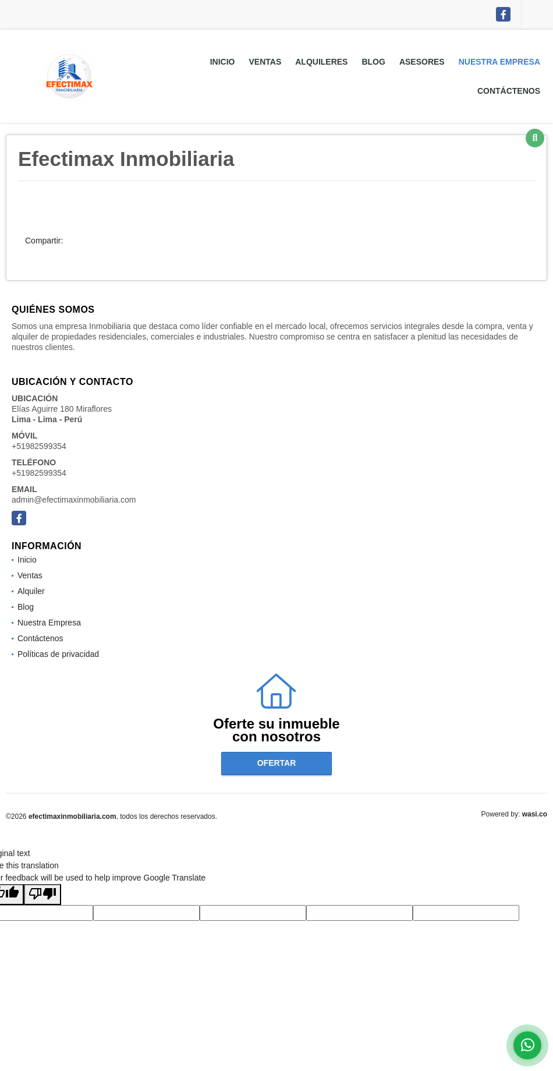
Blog (373, 61)
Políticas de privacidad (58, 654)
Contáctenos (508, 91)
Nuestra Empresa (499, 61)
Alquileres (321, 61)
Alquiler (31, 591)
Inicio (222, 61)
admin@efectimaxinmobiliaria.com (74, 499)
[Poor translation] (42, 894)
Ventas (265, 61)
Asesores (422, 61)
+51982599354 (39, 446)
